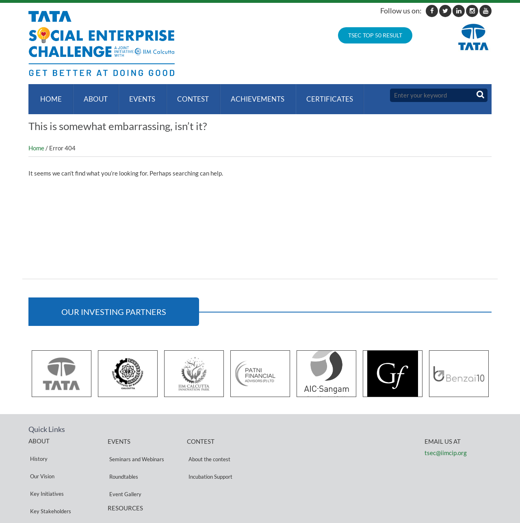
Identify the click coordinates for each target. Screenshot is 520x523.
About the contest (208, 448)
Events (138, 95)
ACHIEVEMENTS (250, 95)
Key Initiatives (45, 467)
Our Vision (40, 457)
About (92, 95)
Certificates (320, 95)
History (37, 447)
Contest (187, 95)
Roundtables (122, 457)
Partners (38, 486)
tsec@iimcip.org (446, 445)
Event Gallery (124, 467)
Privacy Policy (124, 491)
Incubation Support (209, 457)
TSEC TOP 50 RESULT (375, 35)
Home (49, 95)
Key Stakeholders (48, 476)
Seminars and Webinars (135, 448)
